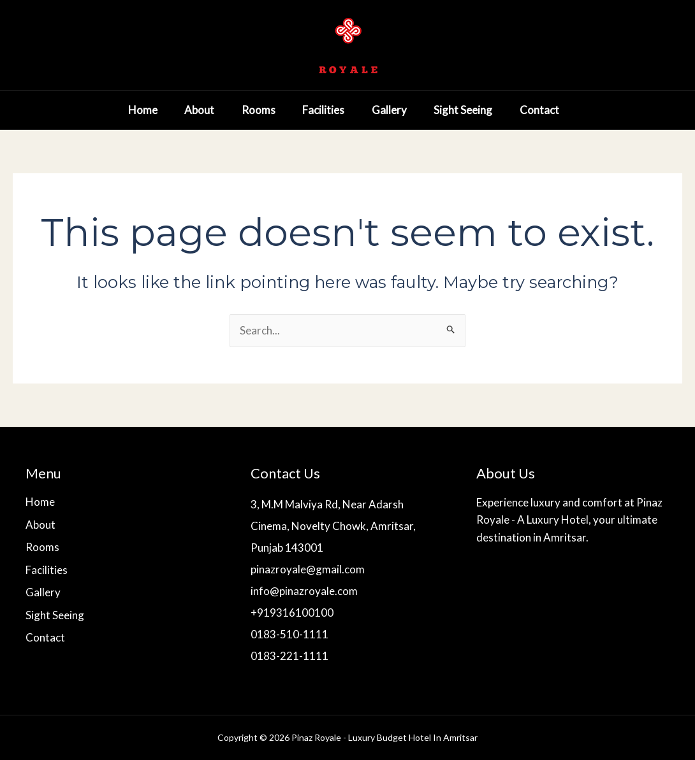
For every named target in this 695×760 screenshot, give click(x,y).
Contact (542, 110)
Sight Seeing (461, 110)
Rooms (242, 110)
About (178, 110)
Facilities (312, 110)
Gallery (382, 110)
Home (116, 110)
